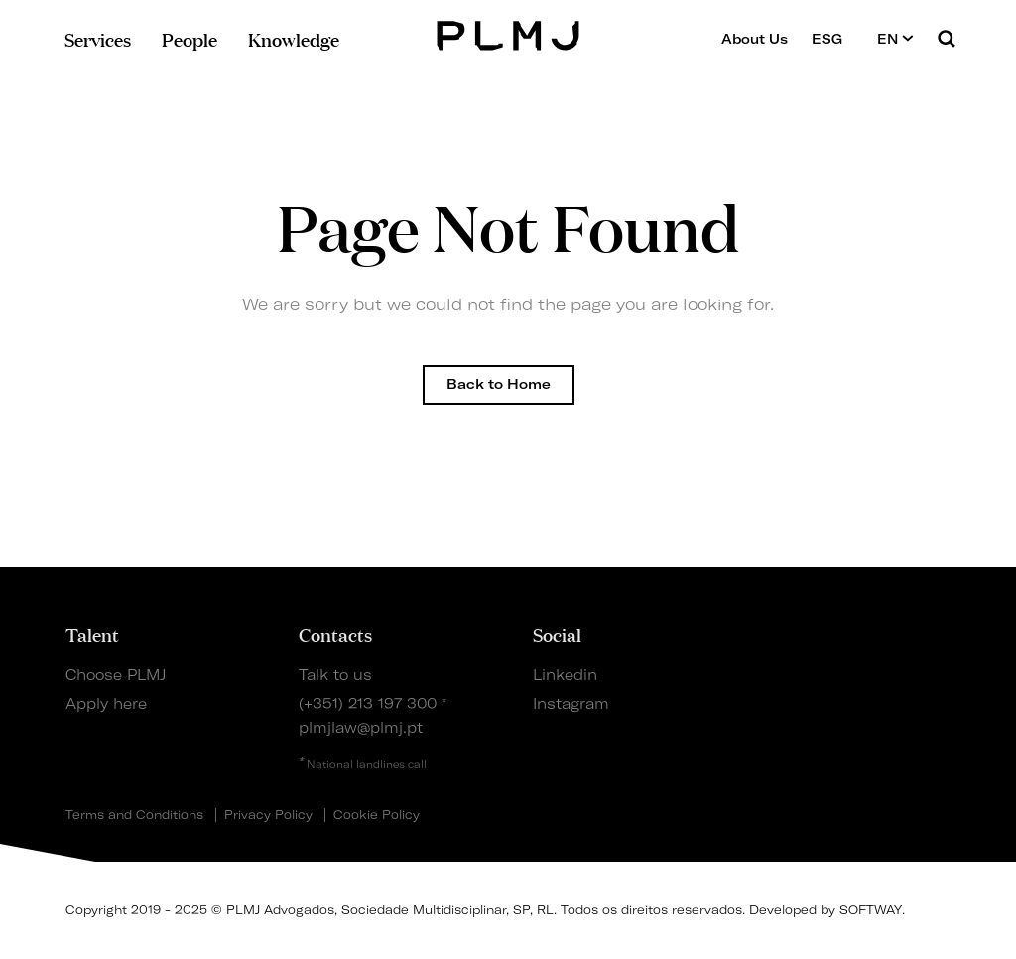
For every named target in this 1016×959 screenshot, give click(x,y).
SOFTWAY (870, 909)
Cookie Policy (376, 815)
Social (557, 634)
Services (97, 39)
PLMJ (508, 33)
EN (895, 38)
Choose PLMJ (115, 675)
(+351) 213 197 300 (368, 704)
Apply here (106, 704)
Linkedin (565, 675)
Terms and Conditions (134, 815)
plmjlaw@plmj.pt (361, 728)
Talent (92, 634)
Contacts (335, 634)
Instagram (571, 704)
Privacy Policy (268, 815)
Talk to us (335, 675)
